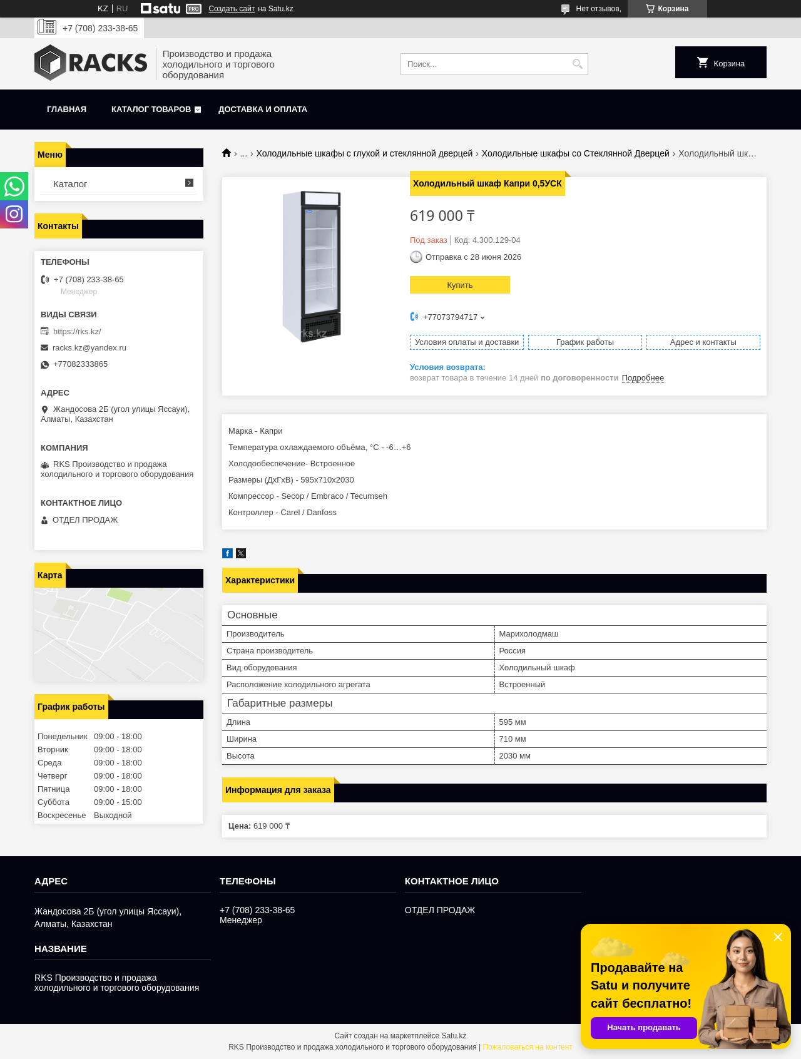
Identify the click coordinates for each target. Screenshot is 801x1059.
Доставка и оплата (262, 109)
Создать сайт (231, 8)
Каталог (70, 183)
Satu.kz (453, 1035)
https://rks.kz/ (77, 331)
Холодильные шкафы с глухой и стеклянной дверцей (365, 153)
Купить (459, 285)
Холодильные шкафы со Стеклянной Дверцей (576, 153)
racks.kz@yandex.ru (89, 347)
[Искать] (577, 64)
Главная (66, 109)
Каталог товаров (151, 109)
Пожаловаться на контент (527, 1047)
